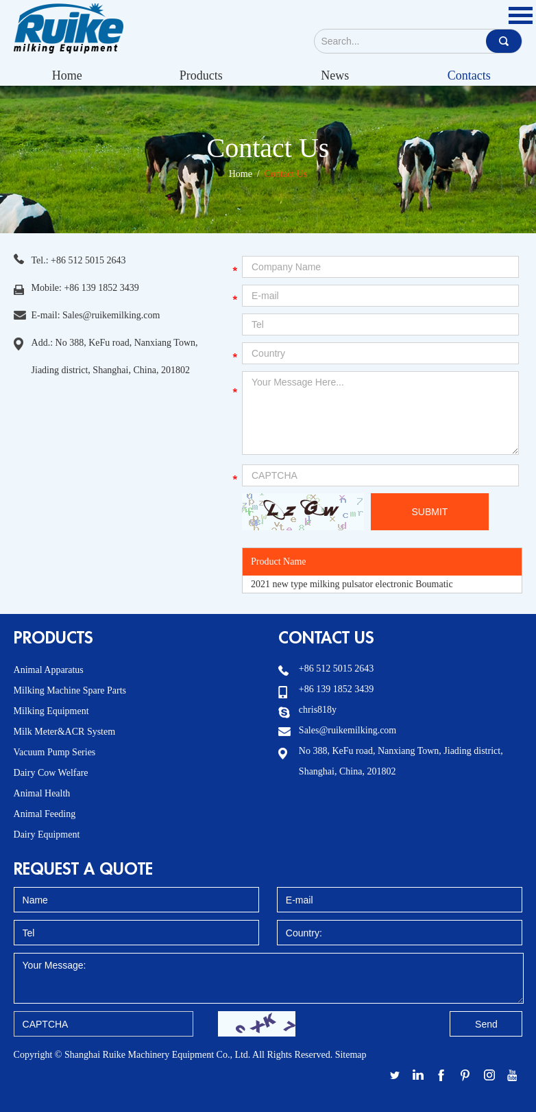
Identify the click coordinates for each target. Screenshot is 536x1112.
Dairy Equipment (47, 834)
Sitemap (351, 1055)
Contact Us (268, 147)
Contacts (469, 75)
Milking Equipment (51, 711)
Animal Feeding (45, 814)
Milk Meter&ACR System (65, 731)
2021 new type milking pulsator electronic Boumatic (352, 584)
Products (201, 75)
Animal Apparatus (49, 670)
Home (67, 75)
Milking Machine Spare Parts (70, 690)
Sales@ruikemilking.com (111, 315)
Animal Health (42, 793)
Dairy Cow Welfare (51, 773)
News (335, 75)
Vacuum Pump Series (55, 752)
